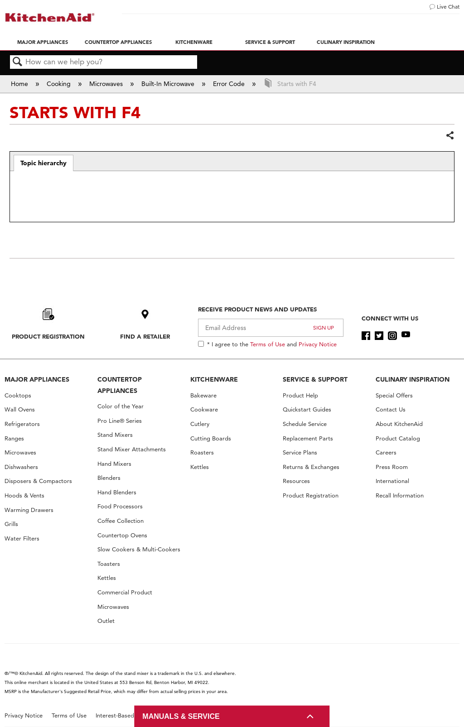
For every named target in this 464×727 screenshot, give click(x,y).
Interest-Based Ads (121, 715)
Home (20, 84)
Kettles (106, 577)
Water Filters (22, 538)
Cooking (59, 84)
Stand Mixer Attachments (131, 449)
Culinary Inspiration (346, 42)
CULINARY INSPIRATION (413, 379)
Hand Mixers (114, 463)
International (392, 481)
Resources (296, 481)
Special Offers (394, 395)
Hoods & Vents (24, 495)
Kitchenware (194, 42)
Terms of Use (267, 344)
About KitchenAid (399, 424)
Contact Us (391, 409)
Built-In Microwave (168, 84)
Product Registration (48, 336)
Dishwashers (21, 467)
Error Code (229, 84)
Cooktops (18, 395)
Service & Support (270, 42)
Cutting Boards (210, 438)
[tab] (44, 163)
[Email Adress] (270, 328)
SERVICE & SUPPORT (315, 379)
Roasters (202, 452)
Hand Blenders (116, 492)
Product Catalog (398, 438)
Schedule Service (305, 424)
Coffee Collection (120, 520)
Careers (386, 452)
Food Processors (120, 506)
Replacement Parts (308, 438)
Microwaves (107, 84)
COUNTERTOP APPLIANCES (119, 385)
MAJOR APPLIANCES (37, 379)
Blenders (109, 477)
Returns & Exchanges (311, 467)
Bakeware (203, 395)
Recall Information (400, 495)
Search (18, 62)
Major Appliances (42, 42)
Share (449, 136)
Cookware (204, 409)
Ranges (14, 438)
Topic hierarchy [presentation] (43, 163)
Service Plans (300, 452)
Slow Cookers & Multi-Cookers (138, 549)
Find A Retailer (145, 336)
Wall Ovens (20, 409)
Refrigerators (22, 424)
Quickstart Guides (307, 409)
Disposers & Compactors (38, 481)
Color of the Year (120, 406)
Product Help (300, 395)
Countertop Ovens (122, 535)
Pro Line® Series (119, 420)
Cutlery (199, 424)
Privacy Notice (318, 344)
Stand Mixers (115, 434)
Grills (11, 524)
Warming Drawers (29, 510)
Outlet (106, 620)
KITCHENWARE (214, 379)
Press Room (392, 467)
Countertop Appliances (118, 42)
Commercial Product (124, 592)
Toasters (108, 563)
